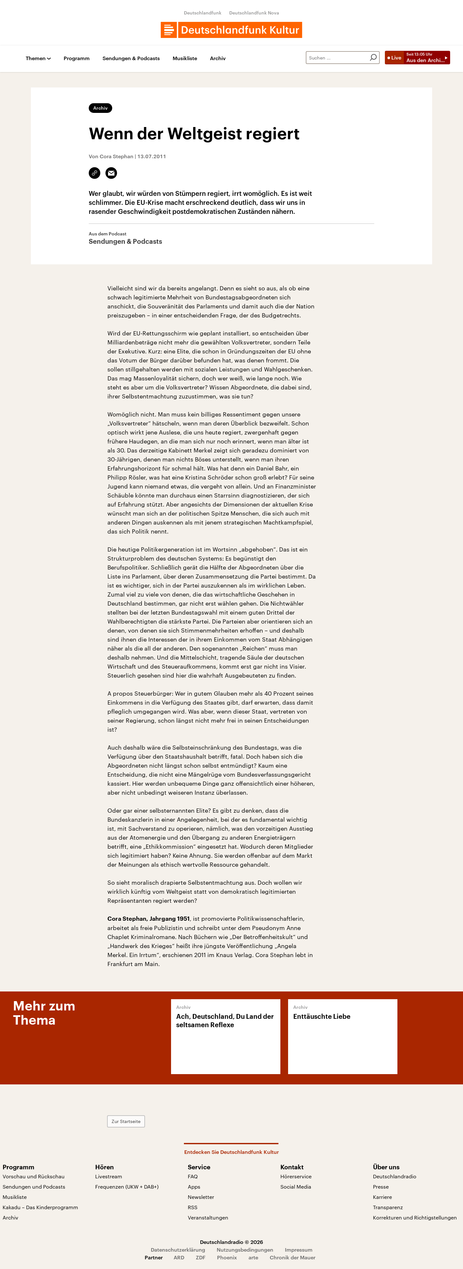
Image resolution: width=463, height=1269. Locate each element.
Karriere (382, 1197)
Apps (194, 1186)
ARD (179, 1257)
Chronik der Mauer (292, 1257)
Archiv (218, 58)
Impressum (299, 1249)
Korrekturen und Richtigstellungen (415, 1217)
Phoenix (227, 1257)
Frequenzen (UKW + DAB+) (127, 1186)
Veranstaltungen (208, 1217)
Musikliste (185, 58)
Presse (381, 1186)
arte (253, 1257)
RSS (192, 1207)
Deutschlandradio (394, 1176)
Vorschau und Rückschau (34, 1176)
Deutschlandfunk (203, 12)
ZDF (200, 1257)
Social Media (295, 1186)
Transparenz (388, 1207)
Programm (77, 58)
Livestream (108, 1176)
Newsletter (201, 1197)
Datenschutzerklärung (178, 1249)
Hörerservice (296, 1176)
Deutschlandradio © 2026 (231, 1242)
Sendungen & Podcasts (131, 58)
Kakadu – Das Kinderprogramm (40, 1207)
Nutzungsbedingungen (245, 1249)
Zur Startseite (126, 1121)
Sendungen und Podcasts (34, 1186)
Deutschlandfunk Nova (254, 12)
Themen (36, 58)
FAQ (193, 1176)
